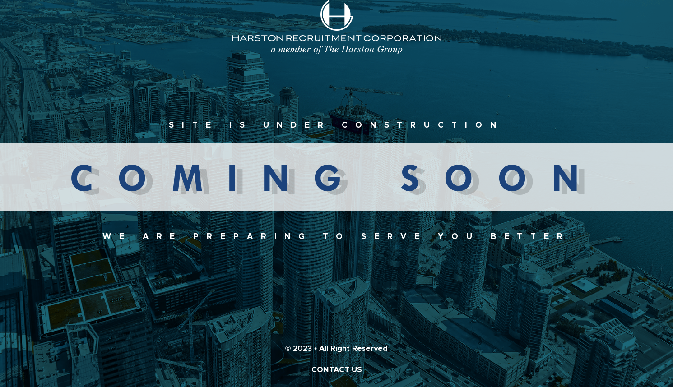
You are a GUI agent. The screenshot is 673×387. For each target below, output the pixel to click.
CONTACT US (336, 369)
